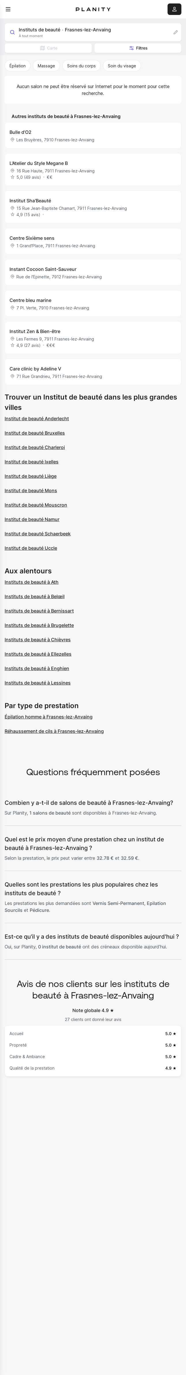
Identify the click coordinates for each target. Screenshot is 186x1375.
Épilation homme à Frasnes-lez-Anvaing (49, 717)
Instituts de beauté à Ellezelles (38, 654)
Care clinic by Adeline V (35, 369)
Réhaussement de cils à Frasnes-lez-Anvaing (54, 731)
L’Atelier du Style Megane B (39, 163)
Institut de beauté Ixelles (32, 462)
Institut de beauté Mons (31, 490)
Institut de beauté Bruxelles (35, 433)
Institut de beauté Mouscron (36, 505)
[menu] (8, 9)
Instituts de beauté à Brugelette (39, 625)
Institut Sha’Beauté (30, 201)
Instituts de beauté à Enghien (37, 668)
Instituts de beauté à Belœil (35, 596)
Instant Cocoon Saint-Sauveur (43, 269)
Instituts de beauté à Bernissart (39, 611)
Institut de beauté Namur (32, 519)
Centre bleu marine (30, 300)
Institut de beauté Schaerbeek (38, 534)
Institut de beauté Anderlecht (37, 418)
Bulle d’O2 (20, 132)
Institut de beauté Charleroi (35, 447)
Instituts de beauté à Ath (32, 582)
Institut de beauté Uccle (31, 548)
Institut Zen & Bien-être (35, 331)
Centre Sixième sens (32, 238)
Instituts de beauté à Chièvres (38, 639)
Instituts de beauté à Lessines (38, 683)
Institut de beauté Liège (31, 476)
